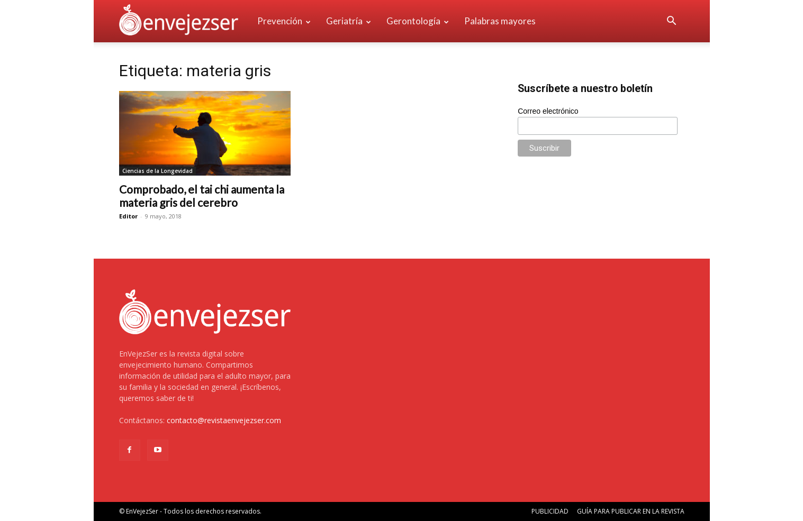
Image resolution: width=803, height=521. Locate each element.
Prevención (284, 20)
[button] (671, 22)
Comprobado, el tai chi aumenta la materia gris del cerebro (201, 195)
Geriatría (348, 20)
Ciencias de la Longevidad (157, 171)
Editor (128, 216)
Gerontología (417, 20)
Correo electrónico (548, 111)
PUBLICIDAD (550, 511)
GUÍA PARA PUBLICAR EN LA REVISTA (630, 511)
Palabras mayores (500, 20)
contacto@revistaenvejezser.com (224, 420)
